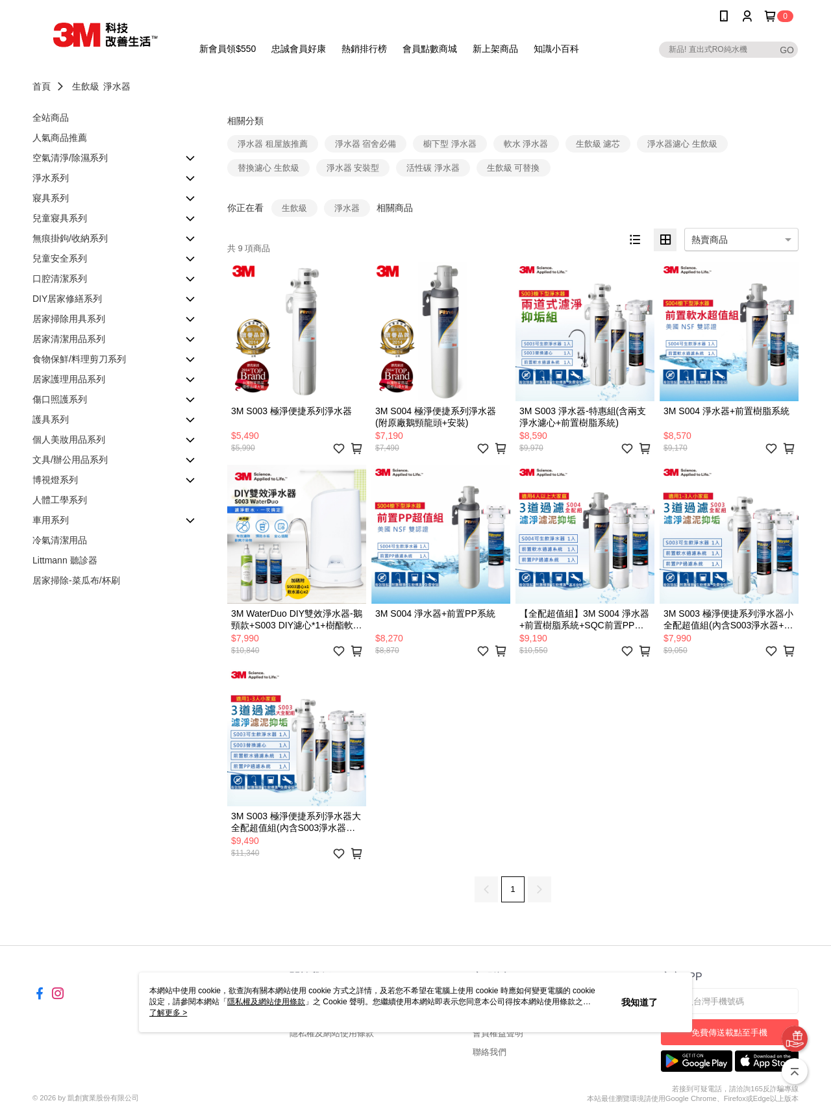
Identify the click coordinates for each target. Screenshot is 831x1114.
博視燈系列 (55, 480)
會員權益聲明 (498, 1033)
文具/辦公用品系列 (70, 459)
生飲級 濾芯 (598, 144)
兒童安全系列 (59, 258)
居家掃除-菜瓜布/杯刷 (76, 580)
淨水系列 (50, 178)
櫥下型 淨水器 (450, 144)
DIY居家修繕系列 (67, 298)
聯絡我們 (489, 1052)
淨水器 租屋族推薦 (273, 144)
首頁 (41, 86)
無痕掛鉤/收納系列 (70, 238)
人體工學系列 (59, 500)
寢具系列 (50, 198)
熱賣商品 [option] (709, 239)
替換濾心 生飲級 (268, 168)
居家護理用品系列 (68, 379)
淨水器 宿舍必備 (366, 144)
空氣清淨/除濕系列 (70, 158)
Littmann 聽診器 (64, 560)
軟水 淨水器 (526, 144)
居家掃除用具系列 (68, 319)
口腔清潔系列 (59, 278)
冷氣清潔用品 (59, 540)
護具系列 (50, 419)
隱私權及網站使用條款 (332, 1033)
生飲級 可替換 (513, 168)
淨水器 (116, 86)
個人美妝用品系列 (68, 439)
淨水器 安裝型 (353, 168)
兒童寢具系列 (59, 218)
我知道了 (639, 1002)
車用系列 (50, 520)
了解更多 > (168, 1012)
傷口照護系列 (59, 399)
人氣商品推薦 (59, 137)
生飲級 (85, 86)
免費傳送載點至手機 (729, 1032)
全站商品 (50, 117)
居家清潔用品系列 (68, 339)
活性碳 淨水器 (433, 168)
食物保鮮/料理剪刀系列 (79, 359)
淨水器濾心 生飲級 (682, 144)
